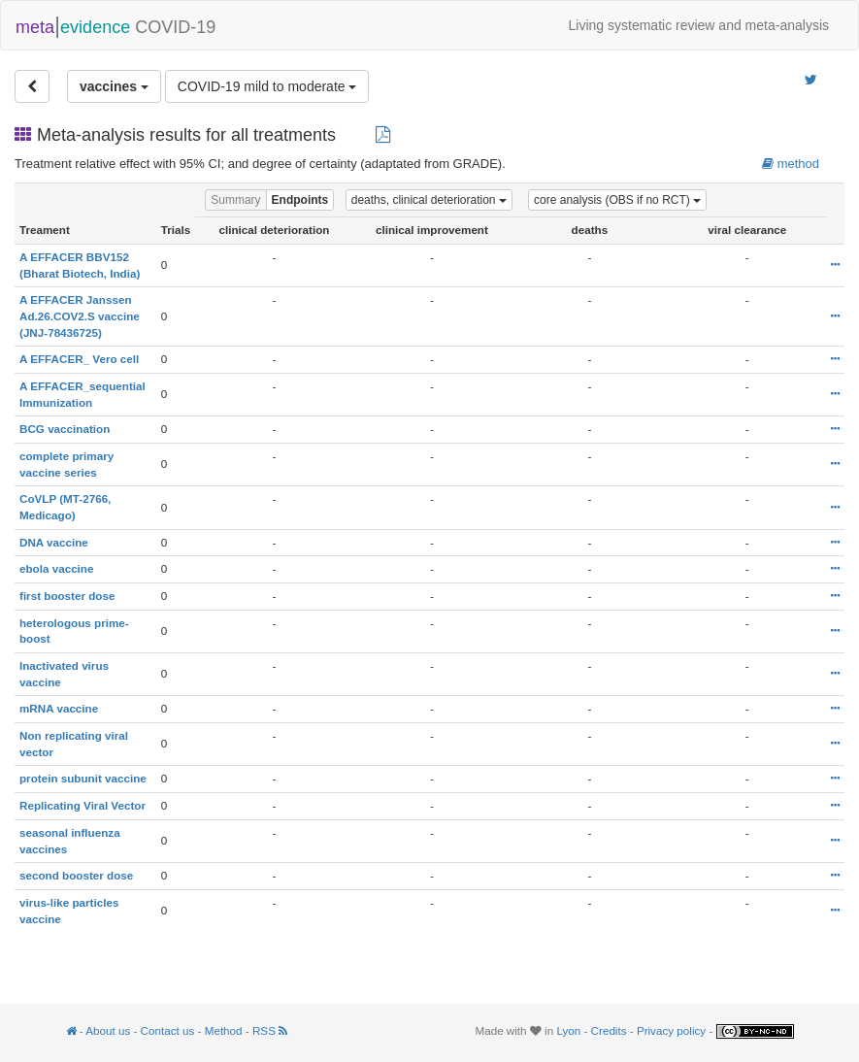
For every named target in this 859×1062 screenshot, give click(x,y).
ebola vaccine (56, 568)
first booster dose (67, 595)
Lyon (568, 1030)
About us (107, 1030)
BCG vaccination (64, 428)
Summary (235, 200)
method (790, 163)
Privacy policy (671, 1030)
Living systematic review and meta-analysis (699, 25)
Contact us (168, 1030)
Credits (609, 1030)
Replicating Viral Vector (82, 805)
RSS (269, 1030)
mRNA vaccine (58, 708)
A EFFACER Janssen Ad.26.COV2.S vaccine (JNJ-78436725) (79, 315)
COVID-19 (115, 25)
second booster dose (76, 875)
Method (224, 1030)
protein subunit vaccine (83, 778)
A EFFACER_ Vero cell (79, 358)
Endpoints (300, 200)
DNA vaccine (53, 542)
